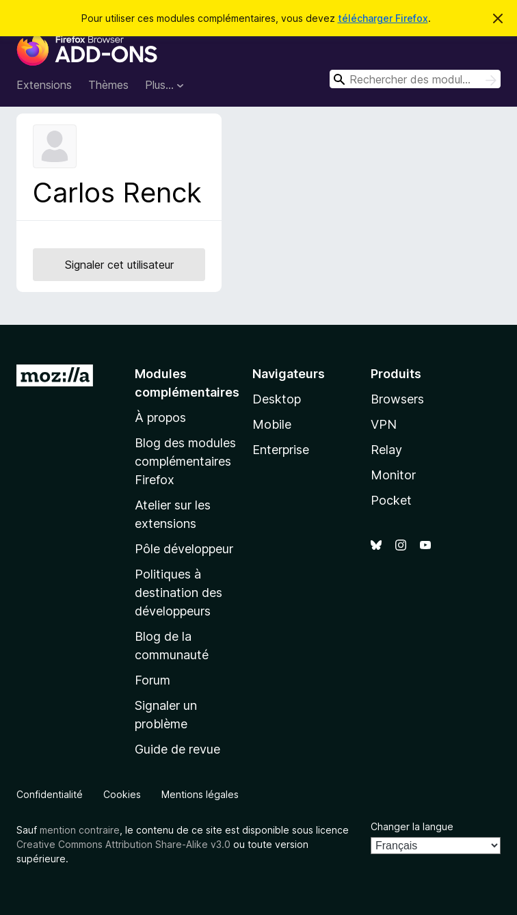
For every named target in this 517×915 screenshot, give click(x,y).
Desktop (276, 399)
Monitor (393, 475)
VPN (384, 424)
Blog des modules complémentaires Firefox (185, 461)
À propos (160, 417)
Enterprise (280, 449)
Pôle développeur (184, 549)
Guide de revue (177, 749)
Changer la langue (412, 826)
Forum (152, 680)
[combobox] (415, 79)
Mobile (271, 424)
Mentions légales (200, 794)
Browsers (397, 399)
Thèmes (108, 85)
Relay (386, 449)
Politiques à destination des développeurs (178, 592)
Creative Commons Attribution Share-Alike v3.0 (123, 844)
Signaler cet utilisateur (119, 264)
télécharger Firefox (383, 18)
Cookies (122, 794)
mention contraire (80, 830)
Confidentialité (49, 794)
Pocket (391, 500)
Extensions (44, 85)
